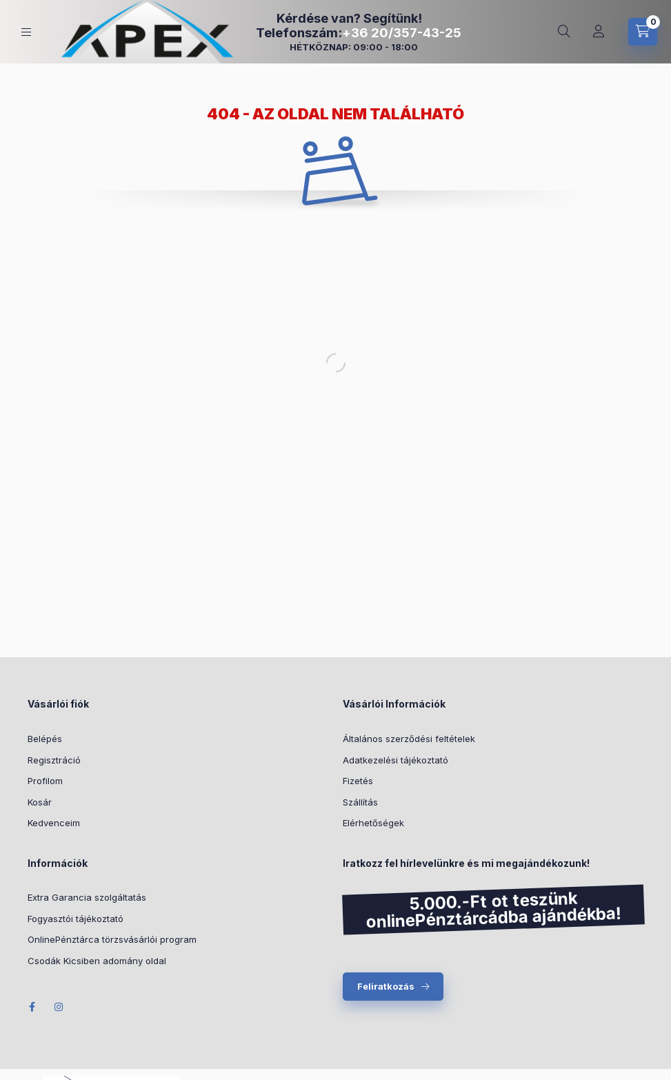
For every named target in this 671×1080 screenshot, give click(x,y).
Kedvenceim (54, 822)
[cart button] (642, 32)
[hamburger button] (26, 32)
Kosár (40, 802)
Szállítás (360, 802)
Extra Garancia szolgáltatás (87, 897)
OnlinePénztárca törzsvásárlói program (112, 939)
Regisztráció (54, 760)
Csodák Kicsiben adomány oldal (97, 960)
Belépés (45, 738)
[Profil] (598, 32)
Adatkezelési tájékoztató (395, 760)
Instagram (59, 1007)
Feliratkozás (385, 986)
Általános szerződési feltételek (409, 738)
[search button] (564, 32)
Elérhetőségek (373, 822)
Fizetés (358, 780)
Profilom (45, 780)
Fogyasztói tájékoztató (75, 918)
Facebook (32, 1007)
